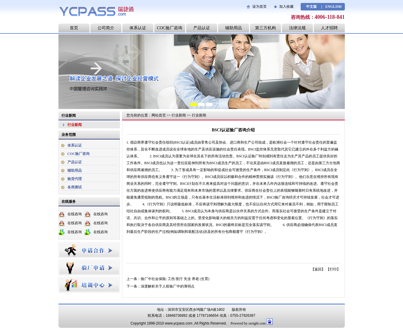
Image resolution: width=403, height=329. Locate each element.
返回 (318, 269)
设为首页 (259, 6)
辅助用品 (233, 28)
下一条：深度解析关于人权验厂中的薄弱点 (160, 286)
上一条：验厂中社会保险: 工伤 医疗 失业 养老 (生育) (167, 279)
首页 (74, 28)
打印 (333, 269)
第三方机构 (265, 28)
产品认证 (201, 28)
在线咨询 (74, 214)
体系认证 (137, 28)
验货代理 (74, 179)
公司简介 (106, 28)
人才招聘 (329, 28)
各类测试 (74, 187)
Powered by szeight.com (248, 323)
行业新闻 (74, 125)
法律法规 (297, 28)
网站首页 (159, 115)
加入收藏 (286, 6)
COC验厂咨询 (169, 28)
